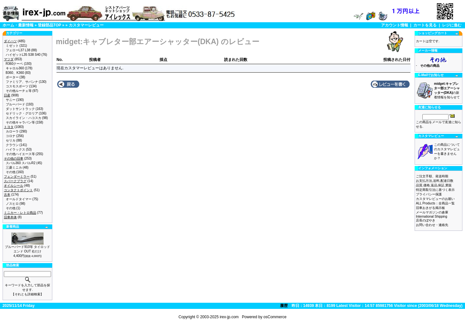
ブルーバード (15, 104)
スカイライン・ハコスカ (23, 118)
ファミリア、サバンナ (22, 82)
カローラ (12, 131)
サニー (11, 100)
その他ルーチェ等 (19, 91)
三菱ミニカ (14, 167)
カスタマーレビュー (86, 25)
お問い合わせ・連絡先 (432, 225)
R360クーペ (14, 63)
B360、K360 (15, 72)
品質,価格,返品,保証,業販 (434, 185)
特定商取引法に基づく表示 (435, 190)
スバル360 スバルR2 (21, 163)
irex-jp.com (229, 317)
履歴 (284, 305)
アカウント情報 (394, 25)
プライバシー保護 (429, 194)
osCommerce (275, 317)
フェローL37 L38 (18, 50)
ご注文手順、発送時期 (432, 176)
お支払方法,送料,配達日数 (434, 180)
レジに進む (451, 25)
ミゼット (12, 45)
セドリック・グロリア (22, 113)
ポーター (12, 77)
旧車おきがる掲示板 (430, 208)
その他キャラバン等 (20, 122)
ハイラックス (15, 149)
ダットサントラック (20, 109)
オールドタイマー (19, 199)
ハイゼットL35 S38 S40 (23, 54)
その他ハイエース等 (20, 154)
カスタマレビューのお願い (435, 199)
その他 (11, 172)
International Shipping (431, 216)
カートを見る (425, 25)
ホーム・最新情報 (18, 25)
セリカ (11, 140)
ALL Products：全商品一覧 (435, 203)
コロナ (11, 136)
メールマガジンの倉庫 (432, 212)
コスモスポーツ (17, 86)
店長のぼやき (425, 220)
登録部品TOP (49, 25)
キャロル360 (15, 68)
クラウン (12, 145)
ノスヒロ (12, 203)
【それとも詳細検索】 (27, 294)
